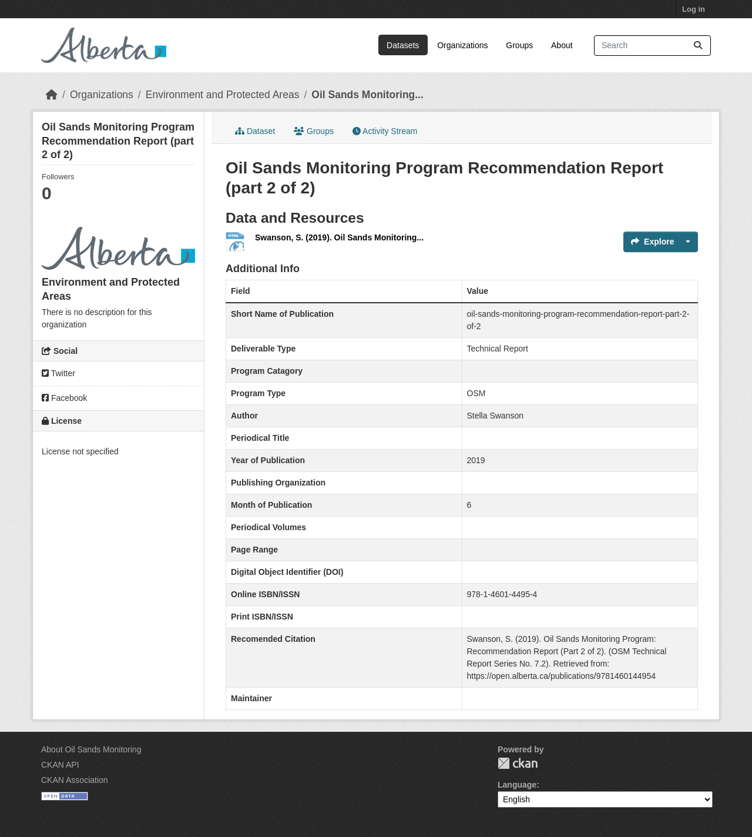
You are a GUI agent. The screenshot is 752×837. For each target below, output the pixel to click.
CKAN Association (74, 780)
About (562, 45)
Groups (519, 45)
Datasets (403, 45)
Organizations (462, 45)
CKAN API (60, 764)
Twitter (58, 373)
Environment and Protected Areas (223, 95)
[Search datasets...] (652, 45)
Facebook (64, 398)
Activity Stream (384, 131)
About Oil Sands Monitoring (91, 749)
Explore (652, 241)
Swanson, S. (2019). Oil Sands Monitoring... (339, 237)
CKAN (518, 763)
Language (517, 784)
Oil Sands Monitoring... (367, 95)
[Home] (52, 95)
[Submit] (698, 45)
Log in (693, 9)
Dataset (255, 131)
